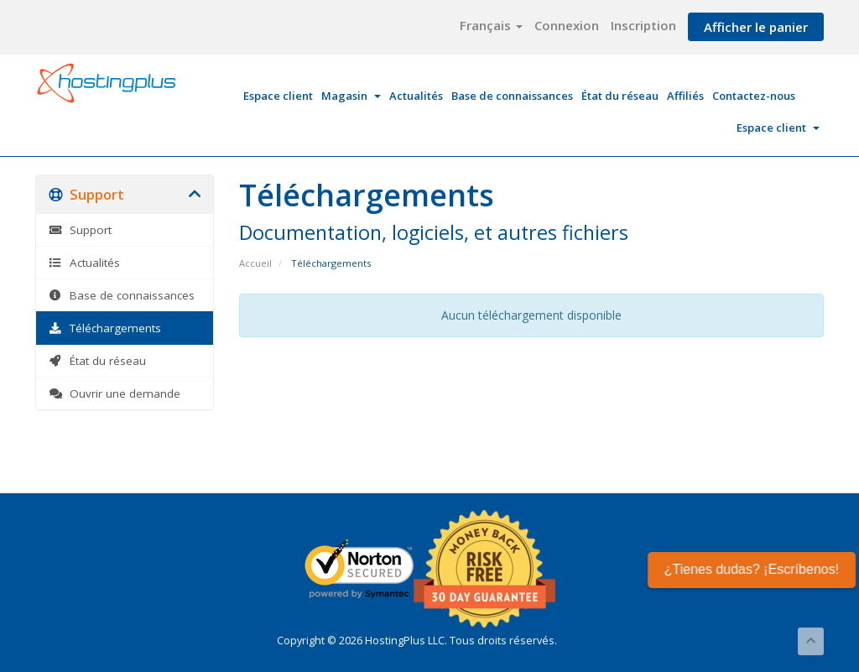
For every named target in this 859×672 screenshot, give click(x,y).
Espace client (278, 95)
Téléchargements (105, 328)
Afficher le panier (756, 26)
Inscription (643, 25)
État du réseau (620, 95)
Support (80, 229)
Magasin (351, 95)
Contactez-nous (753, 95)
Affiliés (685, 95)
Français (491, 25)
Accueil (255, 263)
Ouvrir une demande (114, 393)
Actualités (416, 95)
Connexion (566, 25)
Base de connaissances (512, 95)
